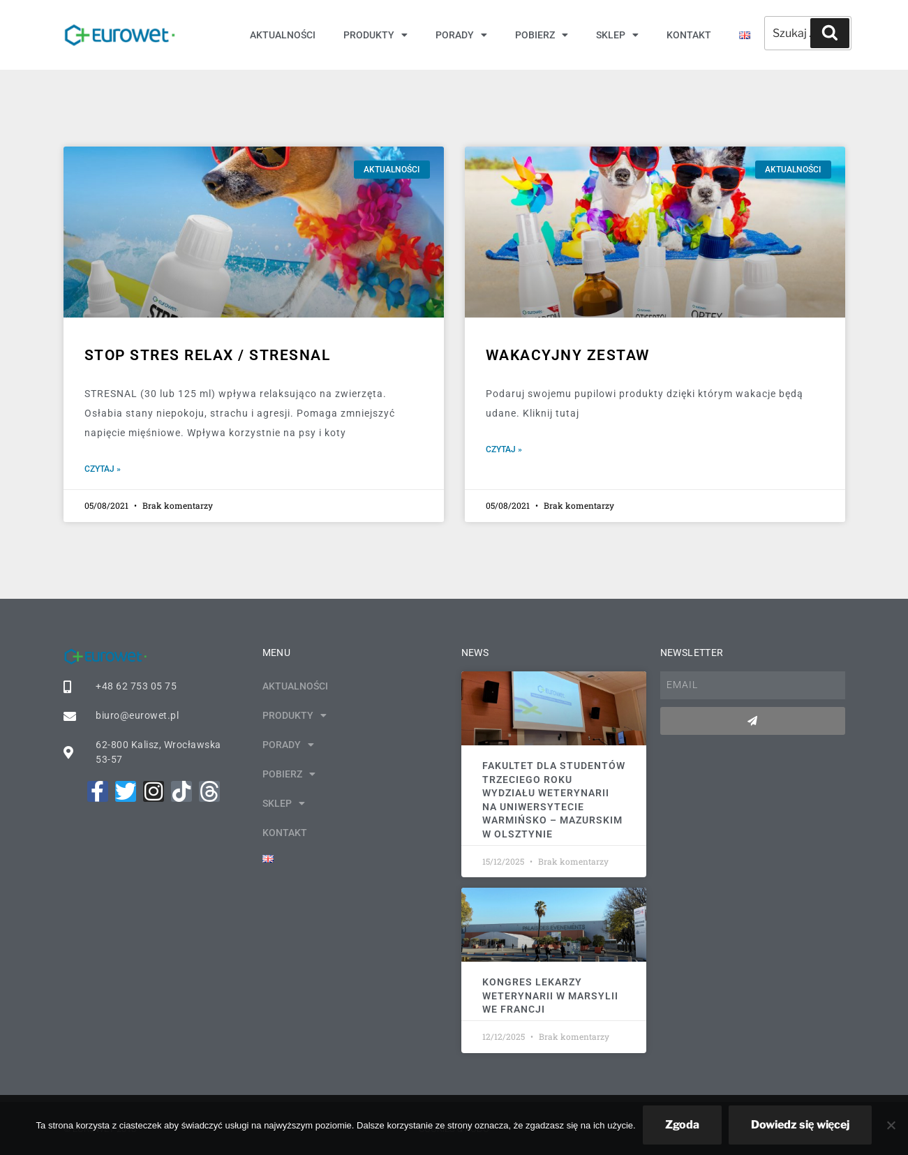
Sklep (617, 35)
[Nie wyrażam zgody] (891, 1125)
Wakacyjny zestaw (568, 355)
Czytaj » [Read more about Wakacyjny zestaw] (504, 449)
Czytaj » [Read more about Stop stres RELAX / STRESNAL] (102, 469)
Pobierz (541, 35)
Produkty (375, 35)
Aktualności (282, 34)
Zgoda (682, 1124)
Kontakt (689, 34)
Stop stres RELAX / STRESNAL (207, 355)
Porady (461, 35)
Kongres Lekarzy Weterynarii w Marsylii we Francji (550, 995)
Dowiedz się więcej (800, 1124)
